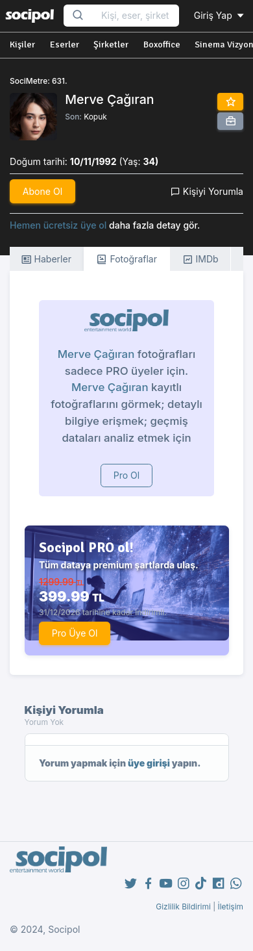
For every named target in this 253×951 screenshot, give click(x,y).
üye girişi (149, 762)
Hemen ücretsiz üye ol (58, 225)
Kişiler (22, 44)
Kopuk (95, 116)
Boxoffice (161, 44)
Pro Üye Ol (75, 633)
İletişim (230, 906)
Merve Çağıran (96, 354)
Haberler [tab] (46, 259)
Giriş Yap (220, 15)
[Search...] (136, 16)
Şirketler (110, 44)
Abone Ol (42, 191)
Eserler (64, 44)
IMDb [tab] (200, 259)
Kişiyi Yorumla (207, 191)
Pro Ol (127, 475)
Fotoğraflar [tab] (126, 259)
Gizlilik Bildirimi (183, 906)
